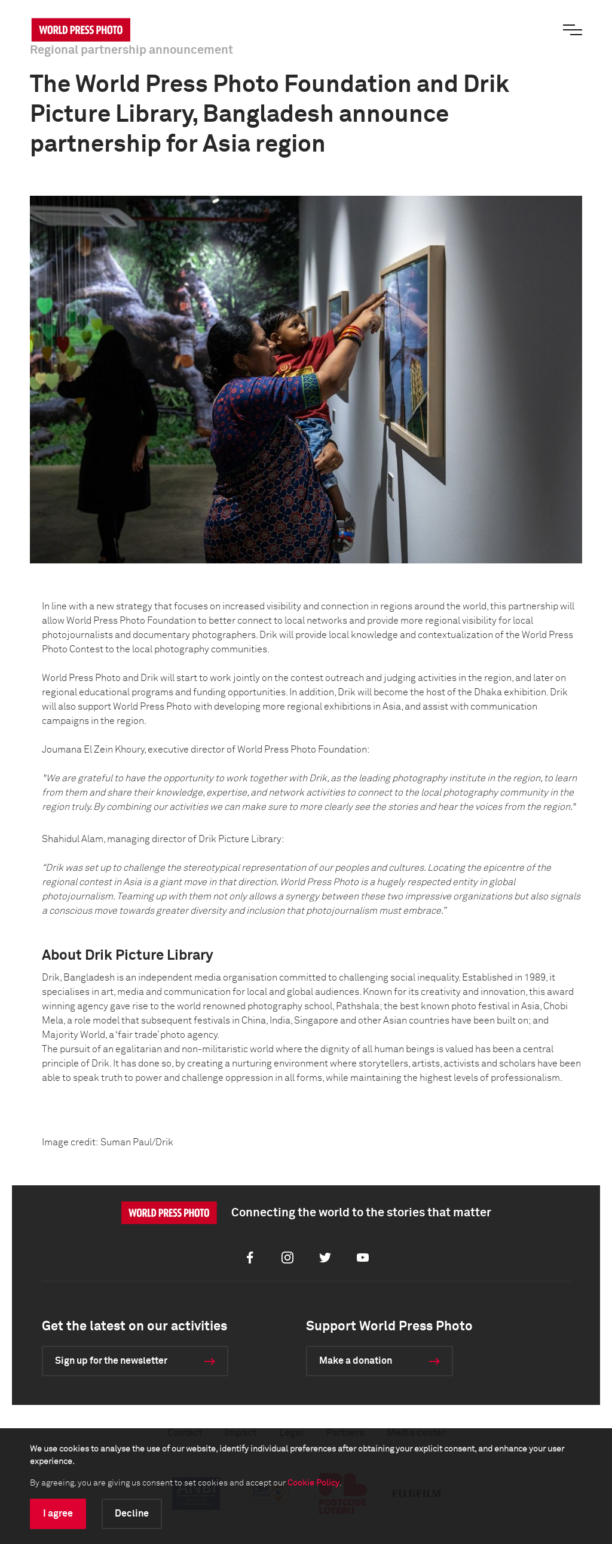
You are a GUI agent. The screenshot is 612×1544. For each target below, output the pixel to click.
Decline (132, 1513)
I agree (58, 1513)
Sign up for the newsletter (111, 1361)
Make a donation (355, 1361)
